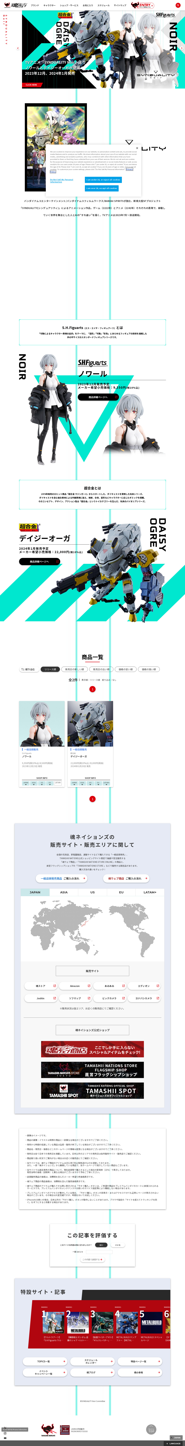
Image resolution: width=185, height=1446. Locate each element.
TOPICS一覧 (43, 1361)
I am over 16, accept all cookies (101, 188)
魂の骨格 (138, 1372)
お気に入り (88, 5)
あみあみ (109, 986)
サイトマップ (120, 5)
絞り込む (30, 669)
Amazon (75, 986)
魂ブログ (91, 1372)
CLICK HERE (31, 84)
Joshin (40, 998)
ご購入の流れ (60, 878)
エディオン (144, 986)
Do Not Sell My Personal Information (15, 1429)
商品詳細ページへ (98, 397)
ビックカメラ (109, 998)
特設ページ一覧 (138, 1361)
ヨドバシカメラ (144, 998)
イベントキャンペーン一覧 (43, 1372)
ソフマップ (75, 998)
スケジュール (103, 5)
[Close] (137, 148)
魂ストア (40, 986)
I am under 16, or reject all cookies (103, 180)
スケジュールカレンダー (90, 1361)
